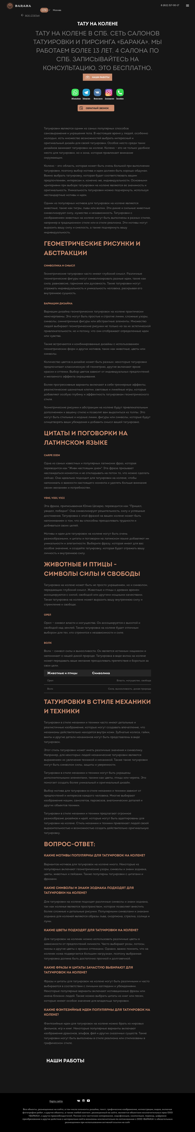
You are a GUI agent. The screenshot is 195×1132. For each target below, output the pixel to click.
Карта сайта (56, 1101)
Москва (57, 10)
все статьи (32, 15)
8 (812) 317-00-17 (170, 5)
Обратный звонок (97, 108)
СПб (44, 10)
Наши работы (97, 77)
